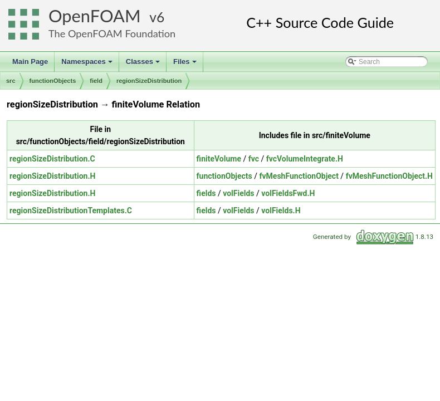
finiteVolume (219, 158)
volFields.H (280, 210)
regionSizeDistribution (149, 80)
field (96, 80)
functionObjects (53, 80)
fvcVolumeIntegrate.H (304, 158)
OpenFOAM (94, 16)
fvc (253, 158)
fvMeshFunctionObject (298, 176)
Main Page (30, 61)
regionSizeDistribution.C (52, 158)
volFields (238, 193)
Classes (144, 64)
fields (206, 193)
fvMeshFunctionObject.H (389, 176)
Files (185, 64)
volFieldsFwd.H (288, 193)
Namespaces (87, 64)
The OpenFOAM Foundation (111, 33)
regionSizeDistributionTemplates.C (70, 210)
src (11, 80)
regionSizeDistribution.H (52, 176)
